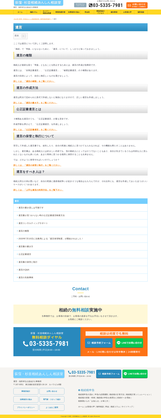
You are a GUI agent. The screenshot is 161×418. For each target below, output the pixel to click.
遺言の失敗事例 (26, 277)
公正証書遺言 (25, 254)
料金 (107, 407)
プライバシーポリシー (26, 407)
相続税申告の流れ (85, 394)
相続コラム (115, 407)
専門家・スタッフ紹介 (52, 399)
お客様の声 (90, 407)
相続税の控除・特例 (86, 398)
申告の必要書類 (101, 394)
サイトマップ (127, 407)
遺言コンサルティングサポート (33, 223)
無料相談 (100, 407)
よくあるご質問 (52, 407)
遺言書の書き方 (26, 246)
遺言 (17, 201)
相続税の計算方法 (116, 394)
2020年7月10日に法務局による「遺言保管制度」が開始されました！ (51, 239)
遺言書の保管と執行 (28, 262)
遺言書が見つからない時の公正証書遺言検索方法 (42, 215)
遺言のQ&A (24, 270)
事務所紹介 (25, 391)
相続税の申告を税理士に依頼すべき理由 (113, 398)
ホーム (81, 407)
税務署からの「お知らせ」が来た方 (93, 401)
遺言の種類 (24, 231)
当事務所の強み (26, 399)
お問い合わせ (52, 391)
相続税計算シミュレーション (138, 394)
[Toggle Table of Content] (22, 36)
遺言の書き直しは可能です (31, 208)
